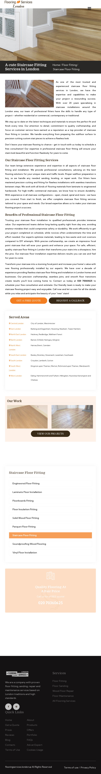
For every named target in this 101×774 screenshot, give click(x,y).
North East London (17, 334)
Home (56, 65)
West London (15, 376)
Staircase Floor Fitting (24, 536)
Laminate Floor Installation (27, 493)
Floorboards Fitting (23, 502)
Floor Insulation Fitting (24, 510)
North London (15, 340)
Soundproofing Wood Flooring (29, 545)
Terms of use (71, 767)
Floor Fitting (69, 65)
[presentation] (10, 417)
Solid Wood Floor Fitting (25, 519)
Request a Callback (70, 300)
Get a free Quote (28, 300)
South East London (17, 355)
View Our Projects (50, 433)
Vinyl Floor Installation (24, 553)
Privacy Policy (88, 767)
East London (15, 329)
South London (15, 361)
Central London (16, 323)
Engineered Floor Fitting (25, 484)
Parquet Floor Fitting (24, 527)
